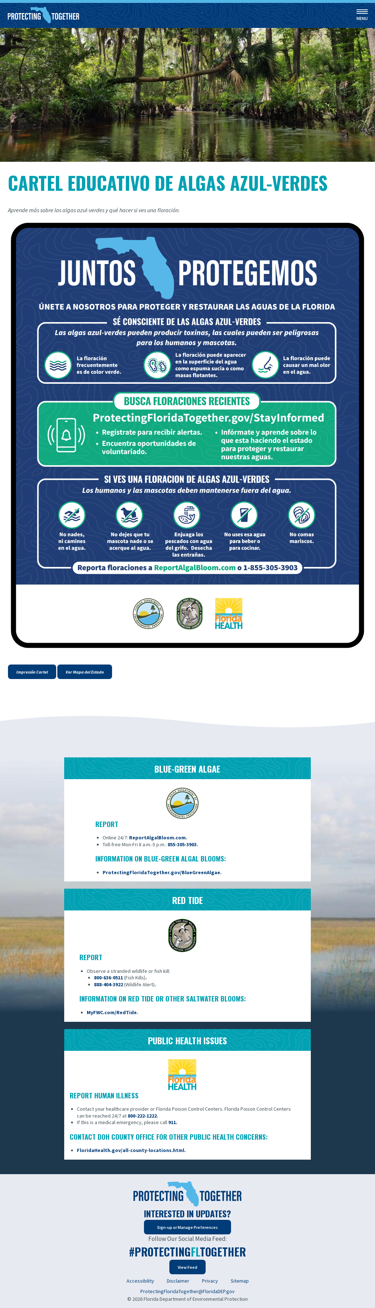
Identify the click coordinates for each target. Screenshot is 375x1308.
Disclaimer (178, 1281)
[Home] (43, 15)
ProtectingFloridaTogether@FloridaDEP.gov (187, 1291)
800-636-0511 (108, 977)
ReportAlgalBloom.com (157, 837)
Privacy (210, 1281)
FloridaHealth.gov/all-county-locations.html (130, 1150)
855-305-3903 (182, 844)
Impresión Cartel (32, 672)
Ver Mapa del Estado (85, 672)
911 (172, 1122)
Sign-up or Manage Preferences (187, 1227)
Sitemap (240, 1281)
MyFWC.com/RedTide (112, 1012)
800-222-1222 (142, 1115)
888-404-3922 (108, 984)
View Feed (187, 1267)
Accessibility (140, 1281)
